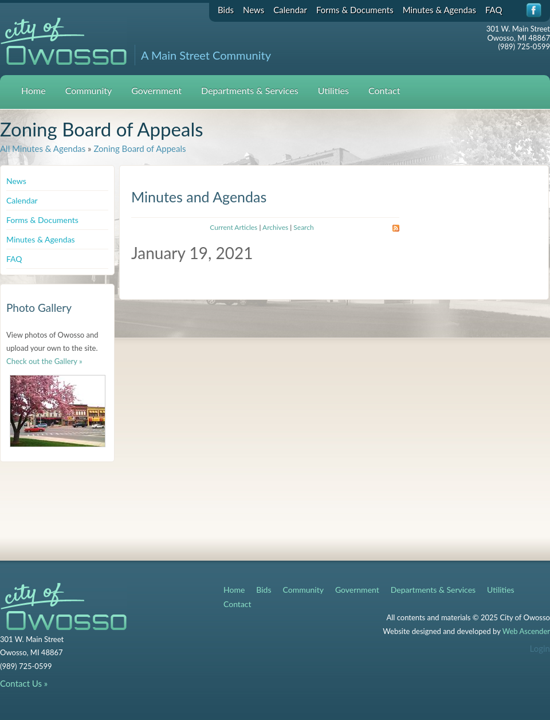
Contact (384, 90)
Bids (226, 10)
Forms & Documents (355, 10)
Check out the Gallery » (44, 361)
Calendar (290, 10)
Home (33, 90)
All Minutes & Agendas (42, 148)
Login (540, 648)
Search (303, 227)
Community (88, 90)
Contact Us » (24, 683)
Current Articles (233, 227)
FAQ (493, 10)
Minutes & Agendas (439, 10)
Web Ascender (526, 631)
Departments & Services (249, 90)
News (253, 10)
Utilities (333, 90)
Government (156, 90)
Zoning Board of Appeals (139, 148)
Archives (275, 227)
